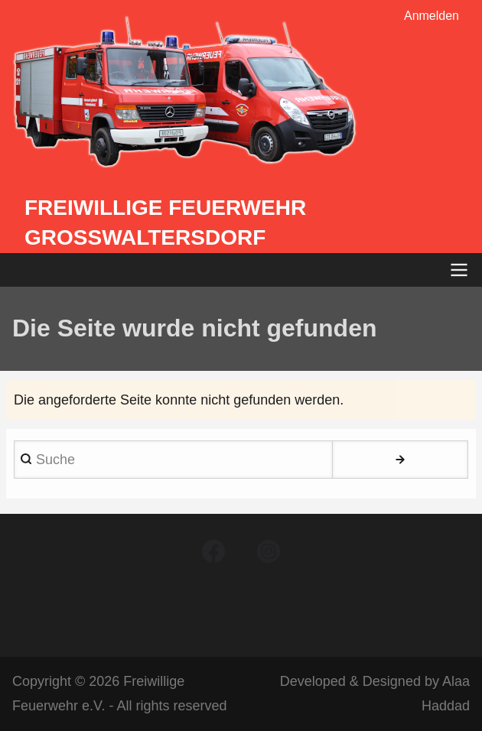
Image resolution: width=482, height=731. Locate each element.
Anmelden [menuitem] (431, 15)
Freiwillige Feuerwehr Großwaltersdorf (165, 222)
